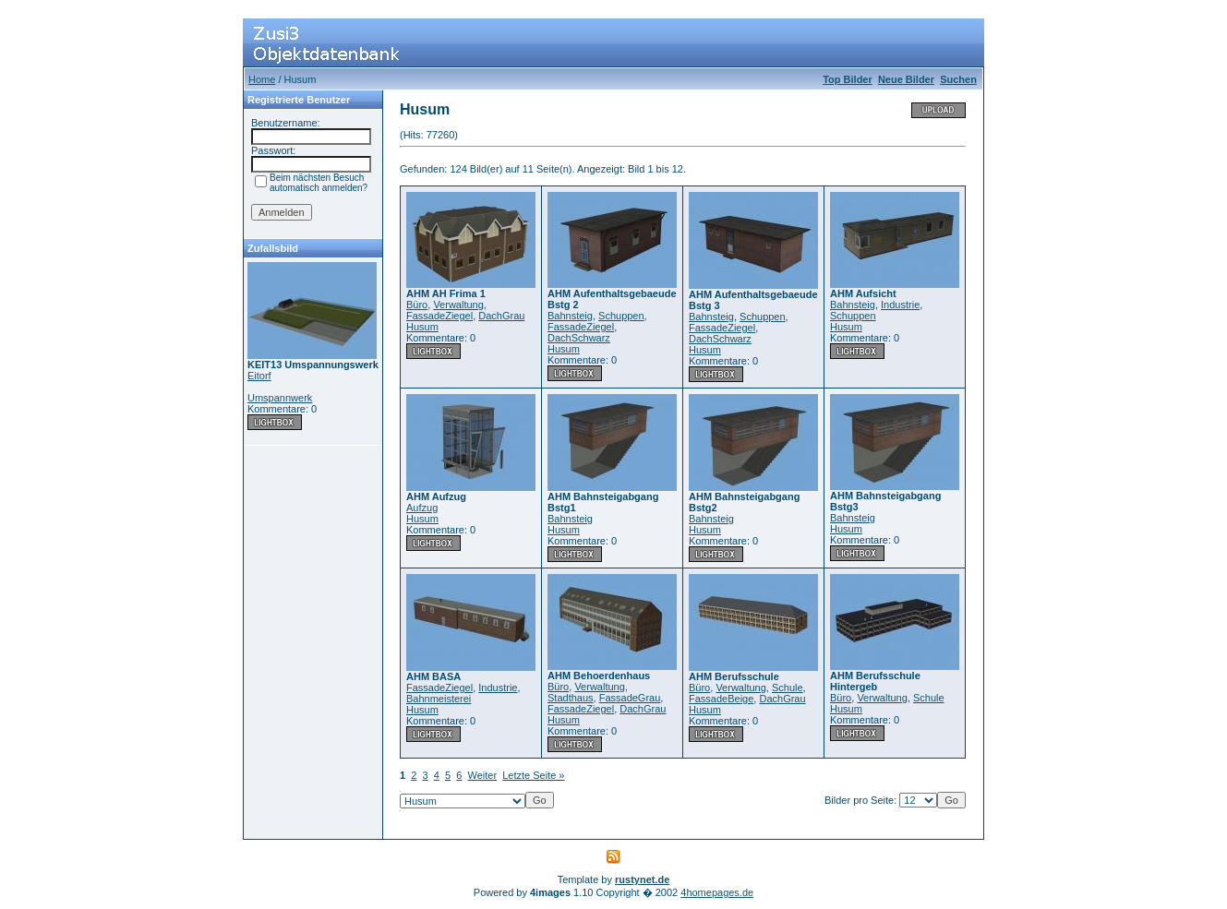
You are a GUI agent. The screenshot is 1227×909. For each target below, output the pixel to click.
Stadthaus (570, 697)
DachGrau (501, 315)
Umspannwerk (279, 397)
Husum (422, 326)
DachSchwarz (578, 337)
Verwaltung (458, 304)
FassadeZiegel (439, 315)
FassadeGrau (630, 697)
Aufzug (422, 507)
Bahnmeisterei (438, 698)
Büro (416, 304)
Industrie (900, 304)
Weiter (483, 775)
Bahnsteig (570, 315)
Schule (787, 687)
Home (261, 79)
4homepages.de (716, 892)
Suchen (958, 79)
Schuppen (621, 315)
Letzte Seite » (533, 775)
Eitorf (259, 375)
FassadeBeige (721, 698)
